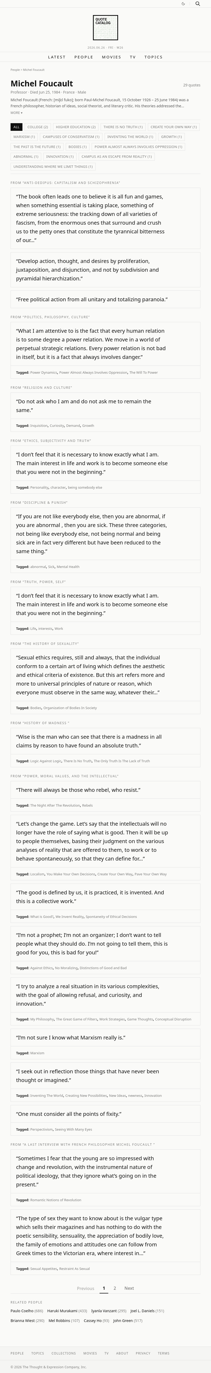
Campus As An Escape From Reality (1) (117, 156)
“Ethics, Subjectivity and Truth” (57, 440)
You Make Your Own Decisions (71, 874)
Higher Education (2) (76, 126)
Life (33, 628)
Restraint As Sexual (74, 1268)
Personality (39, 487)
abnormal (38, 566)
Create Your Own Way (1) (174, 126)
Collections (63, 1353)
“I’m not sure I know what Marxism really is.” (70, 1037)
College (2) (37, 126)
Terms (164, 1353)
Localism (37, 874)
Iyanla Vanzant (108, 1310)
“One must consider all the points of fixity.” (68, 1113)
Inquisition (39, 425)
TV (133, 56)
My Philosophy (42, 1019)
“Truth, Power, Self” (44, 582)
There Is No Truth (77, 761)
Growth (88, 425)
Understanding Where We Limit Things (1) (53, 166)
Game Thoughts (140, 1019)
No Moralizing (66, 967)
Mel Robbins (64, 1320)
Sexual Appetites (43, 1268)
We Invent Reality (70, 916)
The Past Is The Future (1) (37, 146)
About (122, 1353)
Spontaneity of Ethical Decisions (111, 916)
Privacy (143, 1353)
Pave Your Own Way (151, 874)
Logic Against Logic (45, 761)
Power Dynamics (43, 372)
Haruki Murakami (67, 1310)
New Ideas (117, 1095)
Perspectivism (41, 1129)
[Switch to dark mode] (183, 4)
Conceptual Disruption (173, 1019)
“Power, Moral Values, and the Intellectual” (71, 776)
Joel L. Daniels (147, 1310)
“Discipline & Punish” (45, 502)
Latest (57, 56)
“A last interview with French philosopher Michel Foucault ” (89, 1144)
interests (45, 628)
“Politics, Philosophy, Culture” (56, 317)
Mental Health (68, 566)
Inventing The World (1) (130, 136)
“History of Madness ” (46, 723)
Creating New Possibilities (86, 1095)
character (58, 487)
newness (135, 1095)
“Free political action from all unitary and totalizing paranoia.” (91, 299)
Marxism (37, 1053)
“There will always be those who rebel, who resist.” (78, 789)
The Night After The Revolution (55, 805)
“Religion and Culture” (47, 387)
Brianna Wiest (27, 1320)
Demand (73, 425)
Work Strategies (112, 1019)
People (83, 56)
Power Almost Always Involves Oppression (93, 372)
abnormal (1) (25, 156)
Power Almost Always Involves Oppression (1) (138, 146)
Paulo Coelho (27, 1310)
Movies (111, 56)
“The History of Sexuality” (51, 643)
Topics (153, 56)
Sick (51, 566)
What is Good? (41, 916)
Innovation (153, 1095)
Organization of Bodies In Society (70, 707)
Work (59, 628)
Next (129, 1288)
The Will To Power (143, 372)
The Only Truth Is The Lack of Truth (122, 761)
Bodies (35, 707)
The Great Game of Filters (76, 1019)
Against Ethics (41, 967)
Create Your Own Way (114, 874)
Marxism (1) (24, 136)
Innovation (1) (60, 156)
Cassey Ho (96, 1320)
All (16, 126)
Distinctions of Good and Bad (103, 967)
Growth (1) (171, 136)
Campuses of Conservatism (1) (71, 136)
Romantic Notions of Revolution (55, 1200)
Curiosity (57, 425)
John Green (127, 1320)
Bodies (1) (78, 146)
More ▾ (16, 112)
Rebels (87, 805)
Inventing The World (46, 1095)
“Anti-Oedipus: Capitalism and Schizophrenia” (71, 183)
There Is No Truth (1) (123, 126)
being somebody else (85, 487)
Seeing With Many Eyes (73, 1129)
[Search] (197, 3)
